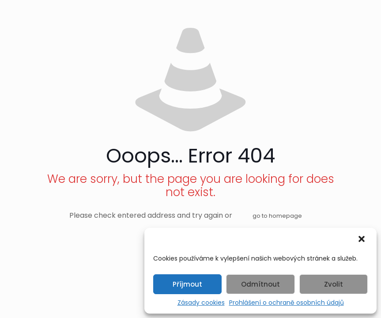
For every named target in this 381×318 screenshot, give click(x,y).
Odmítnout (260, 284)
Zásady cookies (201, 303)
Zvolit (333, 284)
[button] (362, 240)
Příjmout (187, 284)
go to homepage (277, 216)
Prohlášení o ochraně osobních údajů (286, 303)
